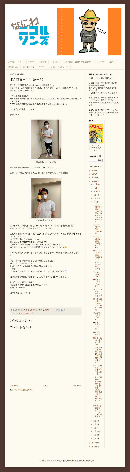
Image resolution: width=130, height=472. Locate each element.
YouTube (100, 62)
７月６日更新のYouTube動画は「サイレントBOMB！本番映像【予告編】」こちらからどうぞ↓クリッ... (97, 389)
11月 (95, 188)
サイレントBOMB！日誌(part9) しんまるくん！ (97, 242)
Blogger (91, 461)
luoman (71, 461)
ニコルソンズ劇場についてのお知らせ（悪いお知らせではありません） (97, 355)
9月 (95, 195)
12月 (96, 184)
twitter (41, 67)
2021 (94, 181)
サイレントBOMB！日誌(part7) (97, 266)
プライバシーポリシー (58, 67)
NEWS (31, 62)
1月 (95, 438)
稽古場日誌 (13, 67)
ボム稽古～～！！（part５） (97, 283)
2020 (94, 443)
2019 (94, 446)
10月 (96, 191)
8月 (95, 198)
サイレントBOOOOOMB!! (97, 274)
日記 (111, 62)
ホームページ (29, 67)
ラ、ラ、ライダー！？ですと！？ (97, 293)
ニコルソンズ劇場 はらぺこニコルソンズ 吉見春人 (97, 411)
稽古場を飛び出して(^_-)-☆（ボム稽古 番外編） (97, 304)
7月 (95, 202)
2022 (94, 178)
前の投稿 (77, 385)
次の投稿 (14, 385)
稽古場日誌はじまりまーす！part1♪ (97, 341)
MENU (21, 62)
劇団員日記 (30, 313)
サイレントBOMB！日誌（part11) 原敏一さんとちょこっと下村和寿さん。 (97, 213)
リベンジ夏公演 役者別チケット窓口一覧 (97, 370)
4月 (95, 428)
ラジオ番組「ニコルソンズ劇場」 (78, 62)
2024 (94, 171)
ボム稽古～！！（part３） (96, 326)
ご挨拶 (11, 62)
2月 (95, 435)
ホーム (45, 385)
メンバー (55, 62)
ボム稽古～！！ (96, 333)
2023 (94, 174)
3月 (95, 431)
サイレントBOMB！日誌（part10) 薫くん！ (97, 229)
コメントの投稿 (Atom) (23, 390)
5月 (95, 424)
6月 (95, 421)
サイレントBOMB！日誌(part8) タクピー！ (97, 255)
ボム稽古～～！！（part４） (97, 316)
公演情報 (42, 62)
